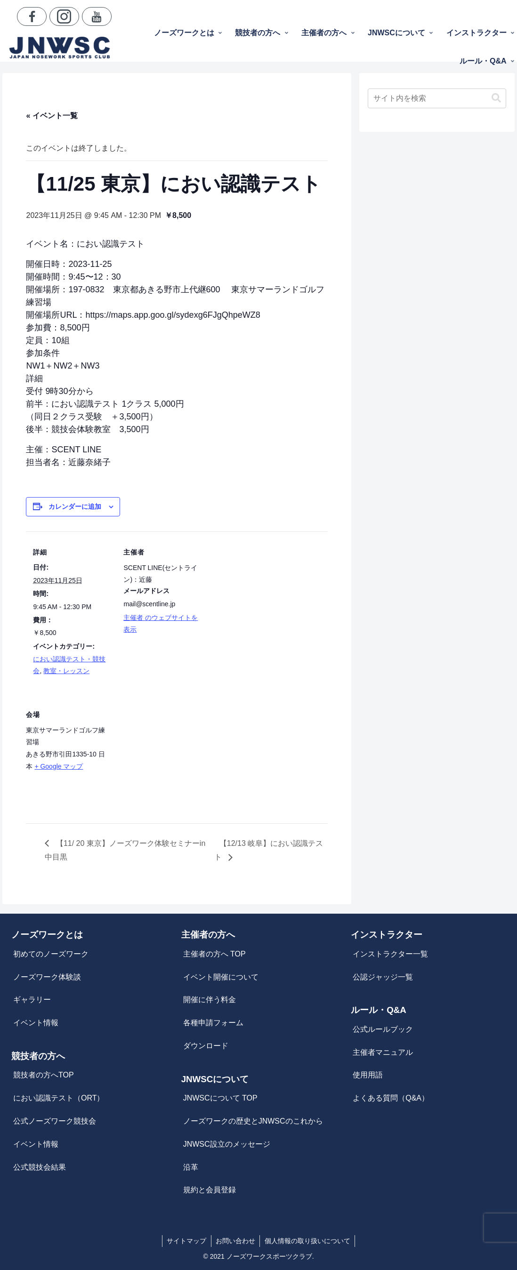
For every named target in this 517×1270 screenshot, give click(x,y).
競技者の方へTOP (43, 1075)
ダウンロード (205, 1046)
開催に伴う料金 (209, 1000)
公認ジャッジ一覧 (383, 977)
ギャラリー (32, 1000)
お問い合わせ (235, 1241)
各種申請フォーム (213, 1023)
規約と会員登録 (209, 1190)
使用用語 (368, 1075)
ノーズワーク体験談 (47, 977)
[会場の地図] (166, 758)
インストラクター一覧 (390, 954)
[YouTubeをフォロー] (97, 16)
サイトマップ (186, 1241)
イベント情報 (35, 1023)
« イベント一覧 (51, 116)
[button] (496, 98)
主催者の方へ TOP (214, 954)
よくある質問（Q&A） (391, 1098)
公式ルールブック (383, 1029)
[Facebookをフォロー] (32, 16)
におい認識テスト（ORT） (58, 1098)
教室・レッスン (66, 671)
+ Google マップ (58, 766)
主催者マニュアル (383, 1052)
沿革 (190, 1167)
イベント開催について (220, 977)
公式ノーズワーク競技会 (54, 1121)
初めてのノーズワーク (51, 954)
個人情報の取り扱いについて (308, 1241)
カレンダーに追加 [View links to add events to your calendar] (74, 506)
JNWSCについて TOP (220, 1098)
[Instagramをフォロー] (64, 16)
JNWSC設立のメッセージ (226, 1144)
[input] (437, 98)
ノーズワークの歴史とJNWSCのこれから (253, 1121)
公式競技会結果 (39, 1167)
